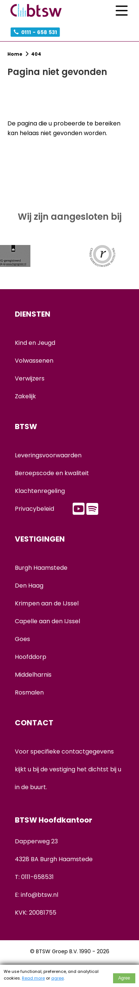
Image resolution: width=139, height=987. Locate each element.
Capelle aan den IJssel (47, 621)
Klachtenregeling (40, 491)
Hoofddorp (30, 657)
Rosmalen (29, 692)
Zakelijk (25, 396)
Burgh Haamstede (41, 567)
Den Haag (29, 585)
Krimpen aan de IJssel (47, 603)
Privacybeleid (34, 508)
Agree (124, 978)
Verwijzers (29, 378)
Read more (33, 978)
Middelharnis (33, 674)
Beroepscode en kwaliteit (52, 473)
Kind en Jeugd (35, 343)
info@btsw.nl (39, 894)
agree (57, 978)
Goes (22, 639)
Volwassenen (34, 360)
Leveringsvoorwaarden (48, 455)
